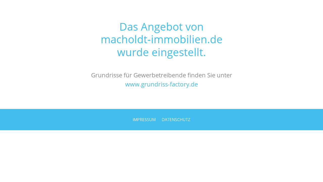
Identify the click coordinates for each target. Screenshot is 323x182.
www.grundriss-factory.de (161, 84)
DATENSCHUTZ (176, 119)
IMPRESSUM (144, 119)
